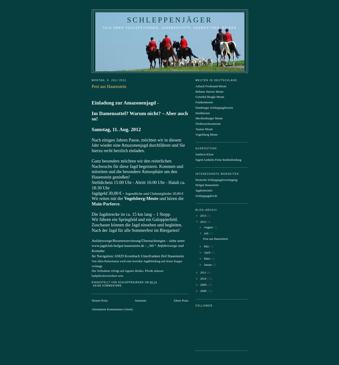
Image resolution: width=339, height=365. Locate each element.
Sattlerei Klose (205, 154)
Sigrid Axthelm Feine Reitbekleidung (219, 160)
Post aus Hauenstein (109, 86)
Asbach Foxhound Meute (211, 86)
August (208, 227)
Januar (208, 264)
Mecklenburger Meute (209, 118)
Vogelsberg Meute (207, 134)
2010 (203, 278)
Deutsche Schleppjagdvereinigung (217, 180)
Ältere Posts (180, 300)
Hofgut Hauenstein (207, 185)
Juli (206, 233)
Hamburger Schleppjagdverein (214, 107)
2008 (203, 291)
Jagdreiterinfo (204, 190)
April (207, 252)
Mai (206, 246)
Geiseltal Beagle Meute (210, 97)
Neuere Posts (100, 300)
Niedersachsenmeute (208, 123)
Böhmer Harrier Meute (210, 91)
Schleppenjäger (169, 20)
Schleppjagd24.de (207, 196)
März (207, 258)
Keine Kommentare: (108, 285)
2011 (203, 272)
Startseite (140, 300)
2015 (203, 215)
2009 (203, 284)
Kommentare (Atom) (120, 309)
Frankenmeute (204, 102)
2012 (203, 222)
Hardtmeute (203, 113)
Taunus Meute (204, 129)
